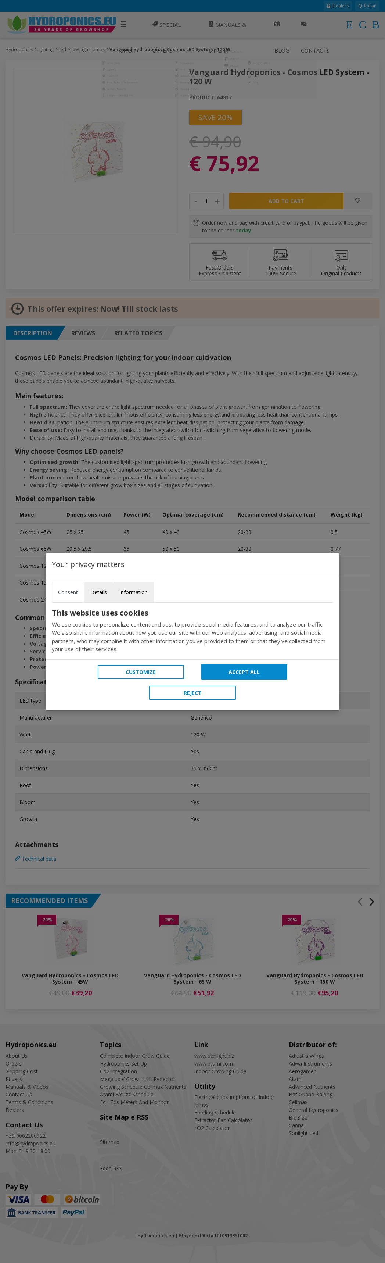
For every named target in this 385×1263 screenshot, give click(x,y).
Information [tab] (133, 592)
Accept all (244, 671)
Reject (193, 692)
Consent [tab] (68, 592)
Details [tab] (98, 592)
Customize (141, 671)
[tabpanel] (192, 631)
